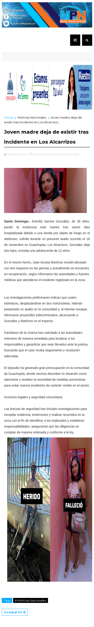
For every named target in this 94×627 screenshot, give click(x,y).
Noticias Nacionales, (65, 154)
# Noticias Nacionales (30, 600)
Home (8, 117)
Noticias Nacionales (32, 117)
